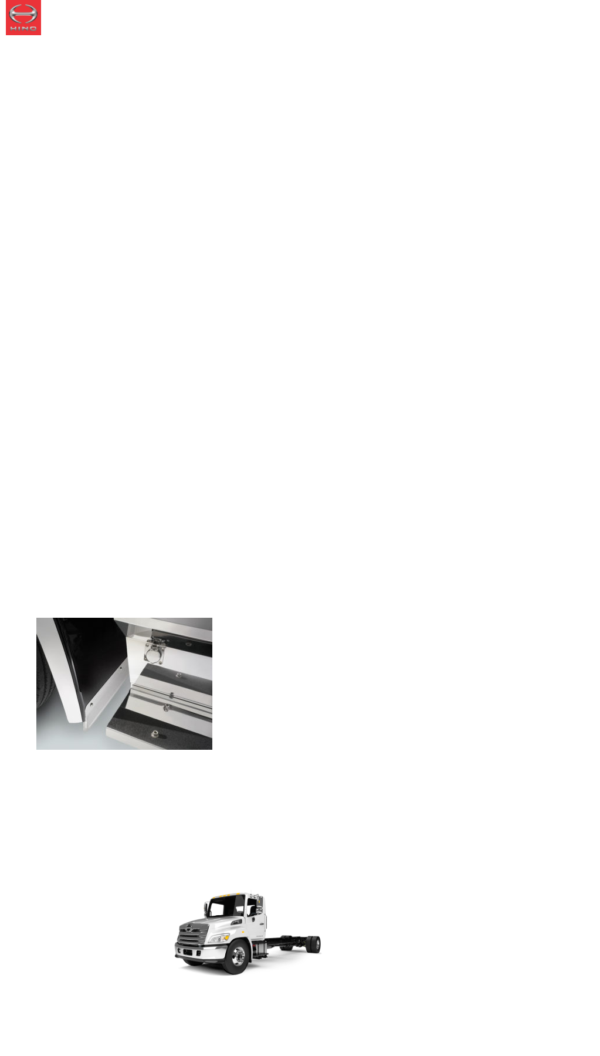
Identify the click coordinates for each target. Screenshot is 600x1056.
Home (49, 583)
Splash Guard (115, 583)
